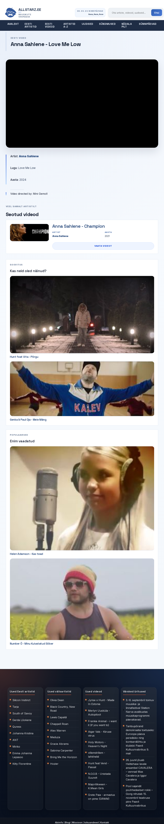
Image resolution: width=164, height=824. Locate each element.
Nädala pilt (127, 25)
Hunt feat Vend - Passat (98, 765)
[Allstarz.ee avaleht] (23, 12)
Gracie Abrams (59, 743)
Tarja (15, 706)
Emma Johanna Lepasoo (22, 755)
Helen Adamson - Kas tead (26, 554)
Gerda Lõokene (21, 720)
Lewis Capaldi (58, 717)
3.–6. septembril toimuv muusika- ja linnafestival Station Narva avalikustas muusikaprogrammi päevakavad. (140, 709)
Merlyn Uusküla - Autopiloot (99, 712)
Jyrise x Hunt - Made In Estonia (101, 702)
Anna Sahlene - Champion (78, 226)
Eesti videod (50, 25)
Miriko (16, 746)
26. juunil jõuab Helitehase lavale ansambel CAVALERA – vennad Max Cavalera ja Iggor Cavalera (139, 769)
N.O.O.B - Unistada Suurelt (99, 775)
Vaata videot (103, 246)
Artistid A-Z (69, 25)
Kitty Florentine (21, 763)
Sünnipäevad (148, 24)
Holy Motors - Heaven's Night (97, 744)
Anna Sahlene (29, 156)
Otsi (156, 12)
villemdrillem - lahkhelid (96, 754)
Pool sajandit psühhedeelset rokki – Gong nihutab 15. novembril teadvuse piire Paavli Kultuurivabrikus (139, 795)
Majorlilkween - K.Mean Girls (97, 786)
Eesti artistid (31, 25)
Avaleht (13, 24)
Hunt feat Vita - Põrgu (24, 357)
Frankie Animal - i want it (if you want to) (102, 723)
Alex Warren (58, 730)
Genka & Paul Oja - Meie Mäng (28, 419)
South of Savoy (22, 713)
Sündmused (107, 24)
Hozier (54, 763)
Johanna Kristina (22, 733)
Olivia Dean (57, 700)
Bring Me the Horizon (63, 757)
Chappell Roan (59, 724)
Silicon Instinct (21, 700)
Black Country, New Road (62, 708)
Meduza (55, 737)
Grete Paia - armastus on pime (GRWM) (101, 796)
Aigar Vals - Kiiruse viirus (99, 733)
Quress (16, 726)
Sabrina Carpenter (61, 750)
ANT (15, 740)
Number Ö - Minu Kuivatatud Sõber (31, 643)
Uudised (87, 24)
